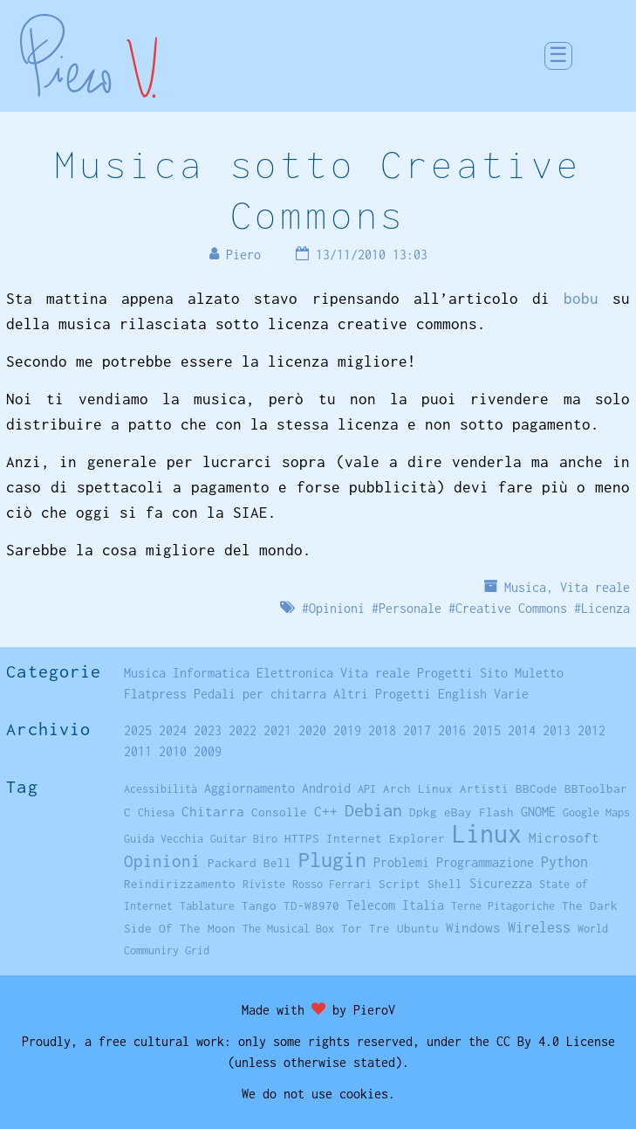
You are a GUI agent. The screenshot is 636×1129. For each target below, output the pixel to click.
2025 (138, 730)
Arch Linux (418, 788)
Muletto (539, 672)
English (462, 693)
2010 (173, 751)
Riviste (264, 884)
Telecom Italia (395, 905)
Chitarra (212, 811)
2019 (347, 730)
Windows (473, 927)
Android (326, 788)
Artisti (484, 788)
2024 (173, 730)
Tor (351, 928)
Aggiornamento (249, 788)
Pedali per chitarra (260, 693)
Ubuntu (418, 928)
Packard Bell (249, 863)
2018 (382, 730)
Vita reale (595, 587)
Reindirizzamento (180, 884)
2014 (522, 730)
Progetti (445, 672)
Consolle (279, 812)
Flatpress (155, 693)
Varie (511, 693)
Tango (259, 905)
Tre (379, 928)
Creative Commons (511, 608)
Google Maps (596, 812)
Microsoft (564, 837)
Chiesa (156, 812)
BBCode (536, 788)
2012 (591, 730)
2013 (557, 730)
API (367, 788)
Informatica (211, 672)
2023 (208, 730)
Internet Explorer (385, 838)
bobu (581, 298)
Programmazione (485, 862)
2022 (242, 730)
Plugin (332, 859)
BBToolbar (595, 788)
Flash (496, 812)
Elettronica (294, 672)
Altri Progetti (382, 693)
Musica (525, 587)
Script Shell (420, 884)
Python (564, 862)
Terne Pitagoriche (503, 905)
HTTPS (301, 838)
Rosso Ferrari (332, 884)
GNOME (538, 811)
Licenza (605, 608)
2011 (138, 751)
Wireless (539, 927)
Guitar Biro (243, 838)
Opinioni (337, 608)
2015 (487, 730)
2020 (312, 730)
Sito (494, 672)
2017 (417, 730)
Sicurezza (500, 883)
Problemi (401, 862)
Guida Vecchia (163, 838)
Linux (487, 833)
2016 (452, 730)
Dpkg (423, 812)
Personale (410, 608)
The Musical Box (288, 928)
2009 (208, 751)
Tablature (207, 905)
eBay (458, 812)
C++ (326, 811)
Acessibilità (160, 788)
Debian (373, 810)
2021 (277, 730)
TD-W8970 (311, 905)
